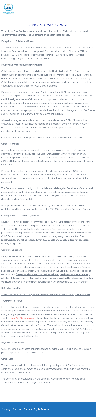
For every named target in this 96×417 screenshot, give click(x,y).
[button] (87, 9)
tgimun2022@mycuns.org (22, 318)
